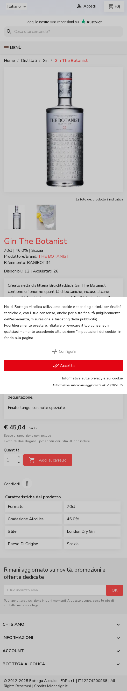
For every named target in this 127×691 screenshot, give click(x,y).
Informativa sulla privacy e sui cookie (92, 378)
